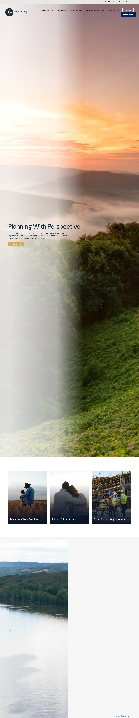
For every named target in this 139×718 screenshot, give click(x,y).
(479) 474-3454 (110, 2)
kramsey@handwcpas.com (127, 2)
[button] (47, 10)
